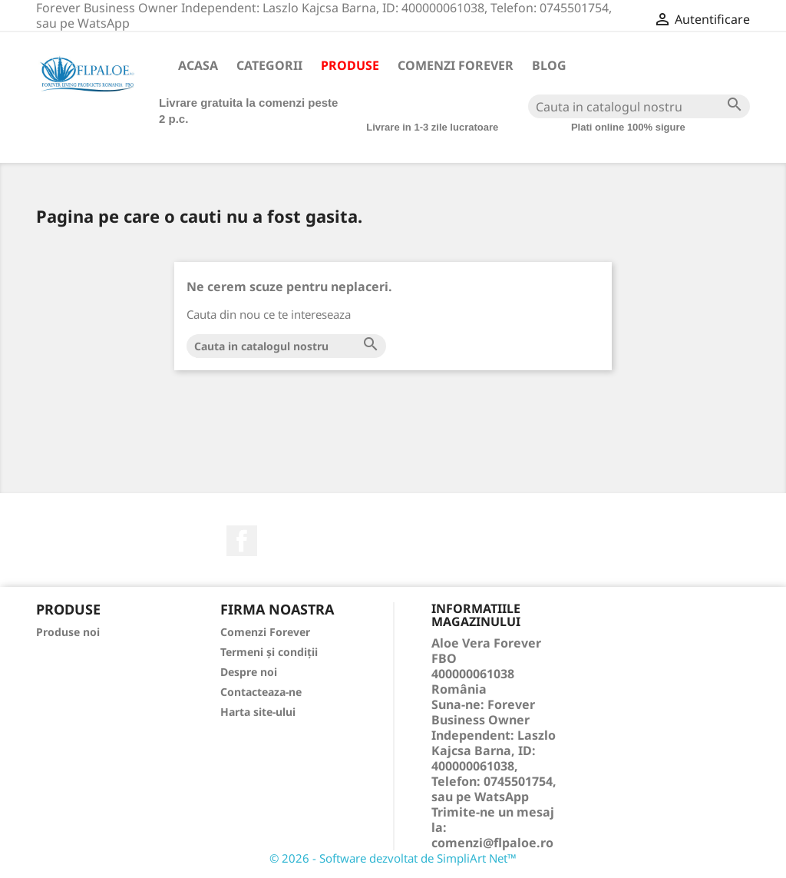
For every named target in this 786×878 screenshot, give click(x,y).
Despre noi (248, 671)
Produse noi (68, 632)
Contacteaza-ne (261, 691)
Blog (549, 65)
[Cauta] (639, 106)
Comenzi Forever (456, 65)
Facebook (241, 540)
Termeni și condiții (269, 651)
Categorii (269, 65)
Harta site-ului (258, 711)
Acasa (198, 65)
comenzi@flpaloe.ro (492, 842)
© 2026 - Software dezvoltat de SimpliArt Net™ (393, 858)
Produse (350, 65)
